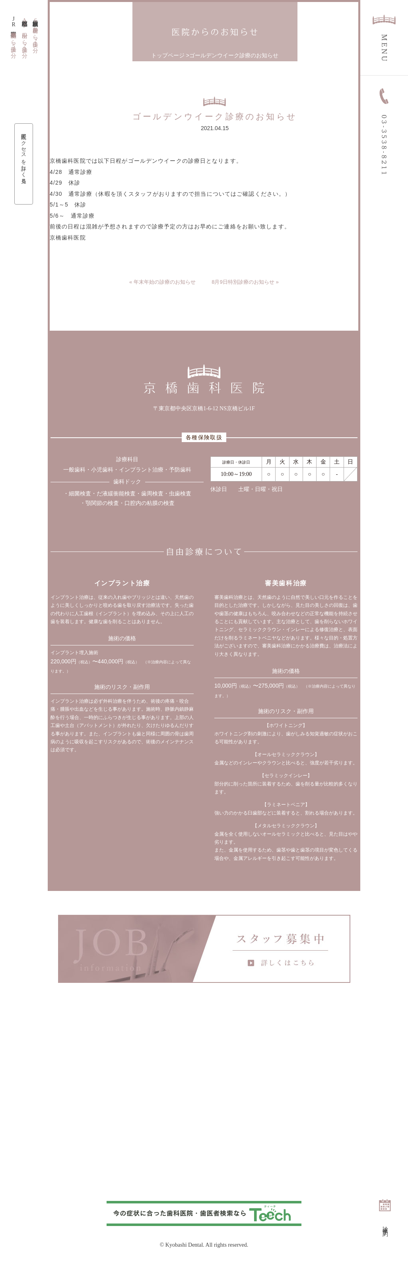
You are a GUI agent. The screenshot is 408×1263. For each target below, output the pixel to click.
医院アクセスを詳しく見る (24, 157)
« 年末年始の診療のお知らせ (160, 282)
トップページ (168, 55)
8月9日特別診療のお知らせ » (248, 282)
